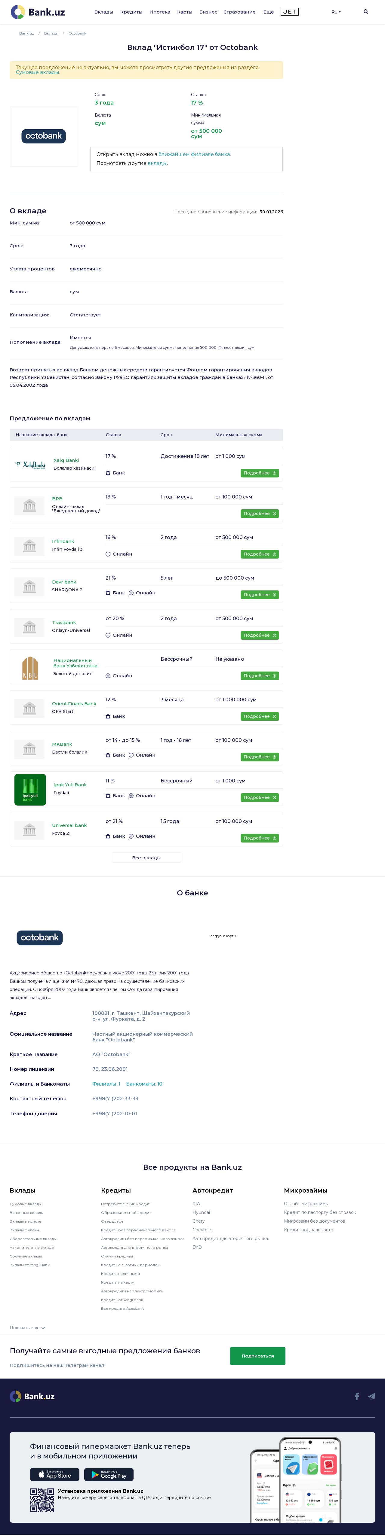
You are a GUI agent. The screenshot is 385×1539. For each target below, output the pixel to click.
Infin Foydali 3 (67, 549)
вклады (157, 163)
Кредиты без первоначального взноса (142, 1230)
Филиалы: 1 (107, 1084)
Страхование (239, 12)
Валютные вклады (29, 1212)
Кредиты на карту (120, 1286)
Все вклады (146, 858)
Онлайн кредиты (119, 1260)
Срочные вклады (28, 1256)
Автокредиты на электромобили (136, 1295)
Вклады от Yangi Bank (33, 1264)
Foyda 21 (61, 833)
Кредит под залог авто (308, 1230)
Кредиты (131, 12)
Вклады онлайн (26, 1230)
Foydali (61, 793)
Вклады (103, 12)
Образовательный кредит (129, 1212)
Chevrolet (202, 1230)
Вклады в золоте (28, 1221)
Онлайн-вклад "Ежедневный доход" (76, 508)
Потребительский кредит (129, 1203)
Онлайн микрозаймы (306, 1203)
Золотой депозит (73, 674)
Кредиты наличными (123, 1277)
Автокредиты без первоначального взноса (139, 1240)
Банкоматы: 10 (144, 1084)
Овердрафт (113, 1221)
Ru (336, 12)
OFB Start (62, 711)
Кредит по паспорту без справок (320, 1212)
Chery (198, 1221)
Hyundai (201, 1212)
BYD (197, 1247)
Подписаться (258, 1360)
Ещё (268, 12)
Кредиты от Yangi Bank (126, 1303)
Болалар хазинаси (74, 468)
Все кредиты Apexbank (126, 1312)
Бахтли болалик (69, 752)
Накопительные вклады (35, 1247)
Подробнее (260, 473)
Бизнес (208, 12)
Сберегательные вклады (36, 1238)
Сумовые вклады (37, 72)
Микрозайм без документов (314, 1221)
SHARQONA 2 (67, 590)
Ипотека (159, 12)
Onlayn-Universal (71, 630)
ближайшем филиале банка (194, 154)
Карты (184, 12)
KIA (196, 1203)
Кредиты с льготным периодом (134, 1269)
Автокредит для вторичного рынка (139, 1251)
